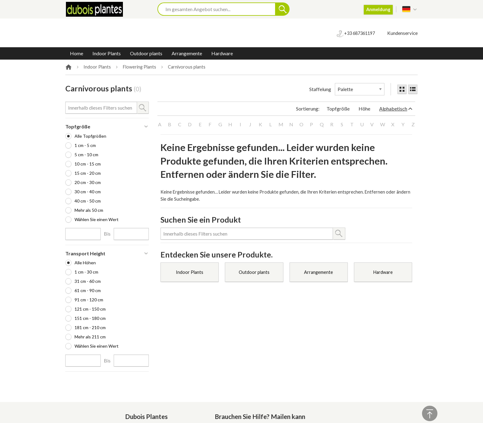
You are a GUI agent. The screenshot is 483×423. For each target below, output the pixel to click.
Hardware (222, 53)
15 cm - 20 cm (88, 173)
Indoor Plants (106, 53)
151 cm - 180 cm (90, 318)
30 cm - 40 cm (88, 191)
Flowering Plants (139, 67)
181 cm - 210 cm (90, 327)
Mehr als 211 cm (90, 336)
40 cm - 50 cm (88, 200)
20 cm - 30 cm (88, 182)
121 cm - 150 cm (90, 309)
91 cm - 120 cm (89, 299)
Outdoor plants (146, 53)
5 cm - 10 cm (86, 154)
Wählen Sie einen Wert (97, 219)
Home (76, 53)
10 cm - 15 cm (88, 163)
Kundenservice (402, 33)
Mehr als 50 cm (89, 210)
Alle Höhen (85, 262)
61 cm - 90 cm (88, 290)
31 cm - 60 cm (88, 281)
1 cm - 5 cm (85, 145)
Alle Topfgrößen (90, 136)
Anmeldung (378, 9)
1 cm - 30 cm (86, 271)
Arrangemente (187, 53)
